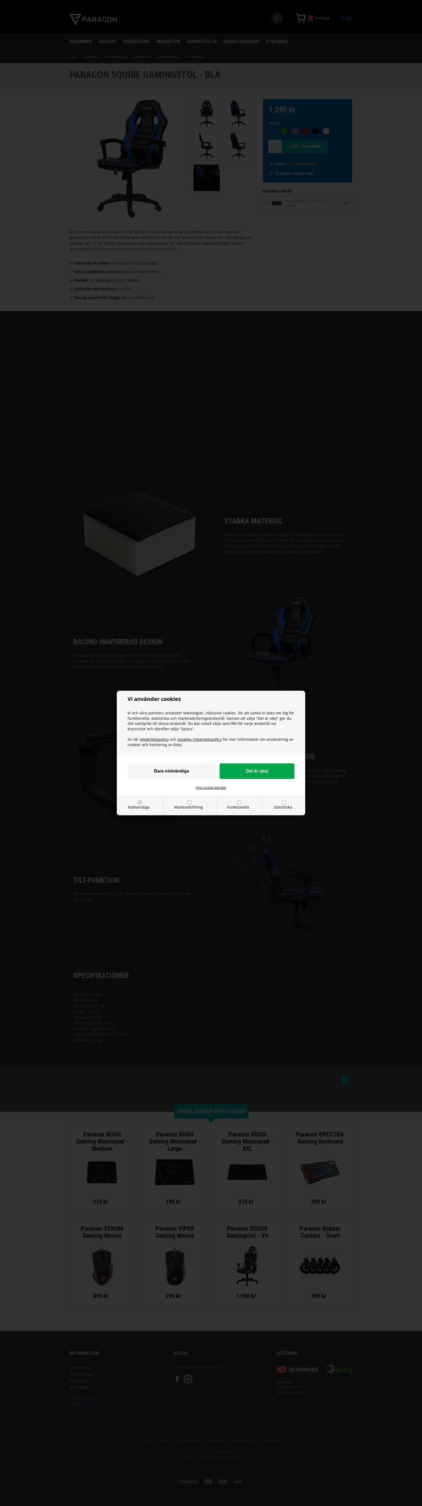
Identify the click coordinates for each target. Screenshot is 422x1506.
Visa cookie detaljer (211, 787)
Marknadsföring (188, 807)
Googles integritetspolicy (199, 739)
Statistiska (283, 807)
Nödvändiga (139, 807)
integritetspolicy (154, 739)
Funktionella (238, 807)
